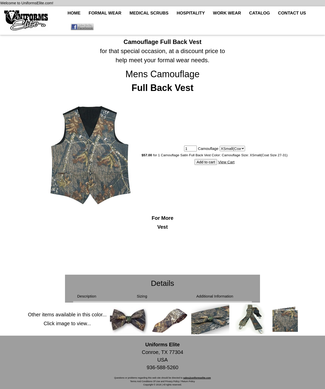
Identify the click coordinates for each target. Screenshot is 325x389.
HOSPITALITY (191, 13)
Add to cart (206, 162)
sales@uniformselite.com (197, 378)
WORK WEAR (227, 13)
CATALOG (259, 13)
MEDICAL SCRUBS (149, 13)
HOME (74, 13)
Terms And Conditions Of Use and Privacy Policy (154, 381)
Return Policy (188, 381)
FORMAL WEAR (105, 13)
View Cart (226, 162)
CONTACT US (292, 13)
